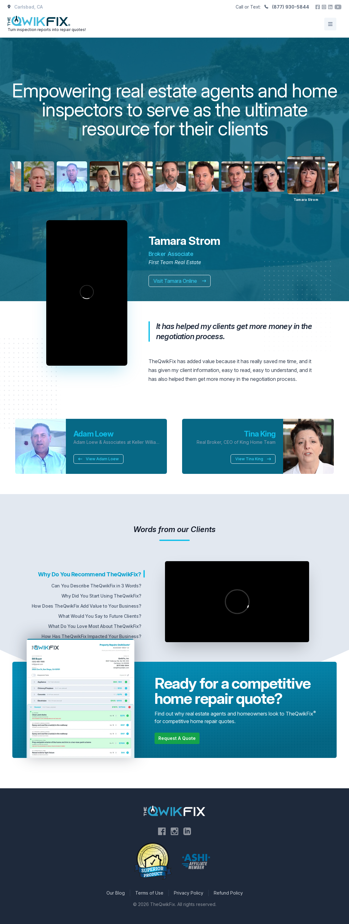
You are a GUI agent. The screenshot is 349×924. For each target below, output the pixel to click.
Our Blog (115, 893)
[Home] (47, 24)
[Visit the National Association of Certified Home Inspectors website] (153, 861)
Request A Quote (177, 738)
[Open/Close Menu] (330, 24)
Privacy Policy (188, 893)
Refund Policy (228, 893)
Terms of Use (149, 893)
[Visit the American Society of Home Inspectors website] (196, 861)
